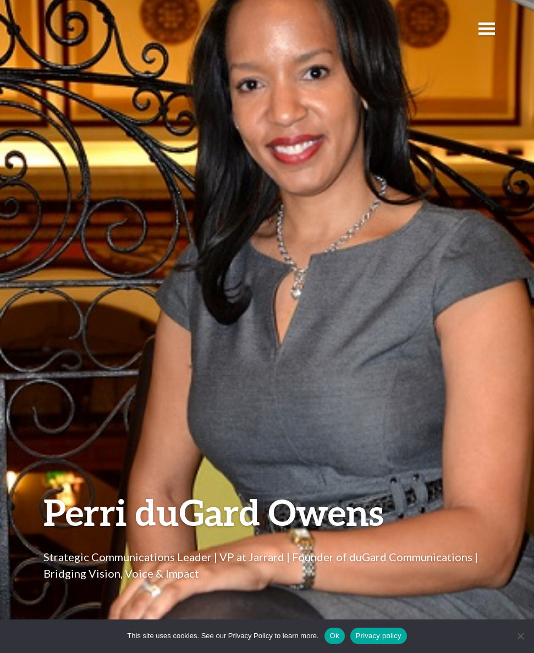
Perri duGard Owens (213, 512)
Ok (334, 636)
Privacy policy (378, 636)
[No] (520, 635)
